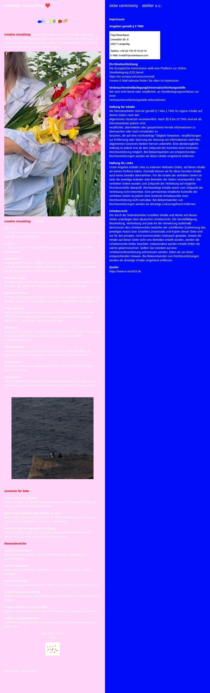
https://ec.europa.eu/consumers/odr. (132, 76)
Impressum (11, 670)
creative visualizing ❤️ (27, 5)
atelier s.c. (152, 5)
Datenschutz (29, 670)
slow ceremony (123, 5)
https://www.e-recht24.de (125, 271)
